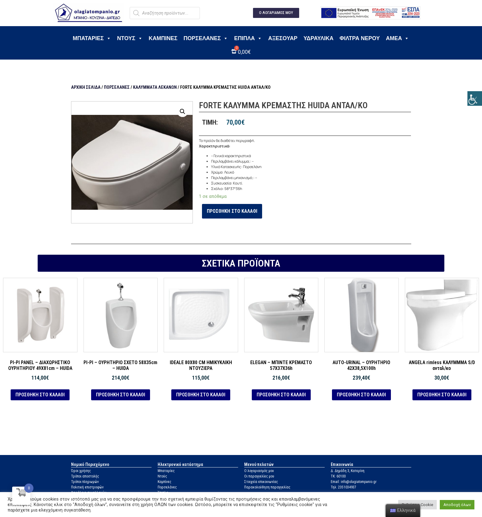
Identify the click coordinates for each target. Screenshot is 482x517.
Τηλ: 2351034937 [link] (343, 487)
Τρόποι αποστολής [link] (85, 476)
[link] (474, 98)
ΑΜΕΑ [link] (397, 38)
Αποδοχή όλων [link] (457, 504)
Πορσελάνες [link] (205, 38)
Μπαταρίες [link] (92, 38)
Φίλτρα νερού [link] (360, 38)
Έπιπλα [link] (248, 38)
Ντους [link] (130, 38)
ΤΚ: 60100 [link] (338, 476)
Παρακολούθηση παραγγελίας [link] (267, 487)
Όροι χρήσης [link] (81, 471)
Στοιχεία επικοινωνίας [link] (261, 482)
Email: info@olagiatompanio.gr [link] (354, 482)
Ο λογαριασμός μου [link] (259, 471)
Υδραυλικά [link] (318, 38)
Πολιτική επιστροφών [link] (87, 487)
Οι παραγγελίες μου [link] (259, 476)
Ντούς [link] (162, 476)
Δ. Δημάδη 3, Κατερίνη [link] (347, 471)
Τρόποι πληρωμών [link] (85, 482)
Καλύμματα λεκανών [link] (155, 87)
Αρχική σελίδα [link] (86, 87)
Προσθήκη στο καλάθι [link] (232, 211)
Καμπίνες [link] (163, 38)
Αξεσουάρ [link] (282, 38)
